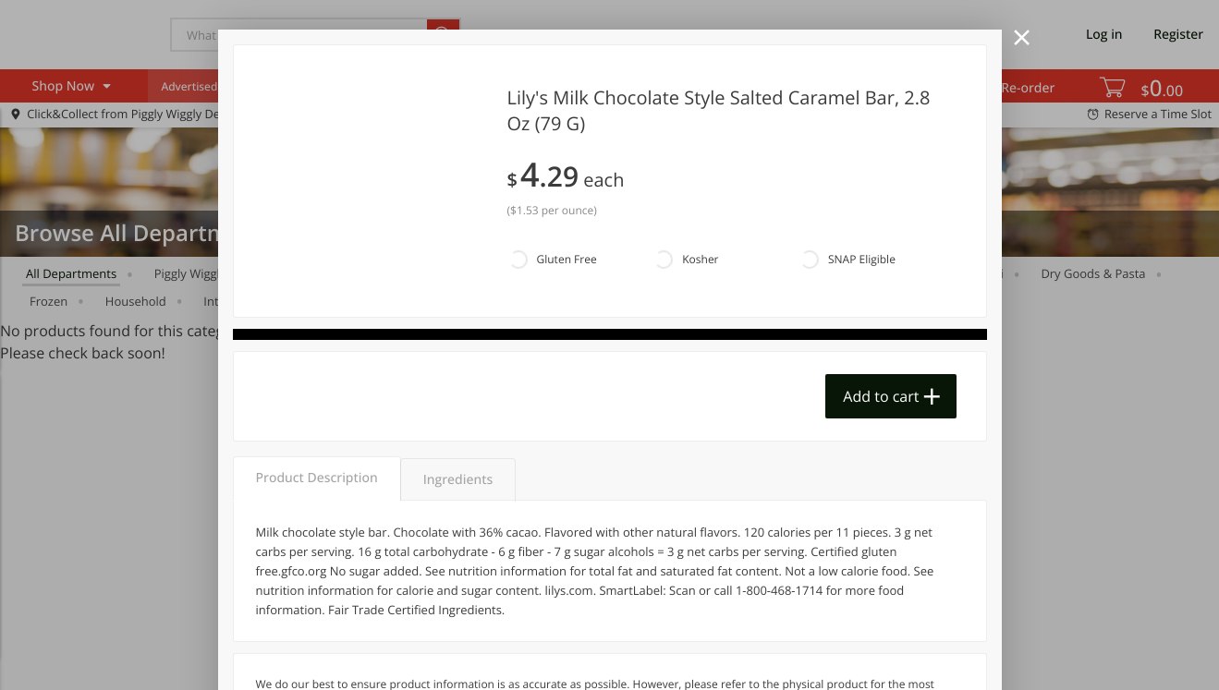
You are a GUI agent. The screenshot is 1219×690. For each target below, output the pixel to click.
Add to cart (881, 396)
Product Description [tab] (317, 478)
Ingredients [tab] (458, 480)
